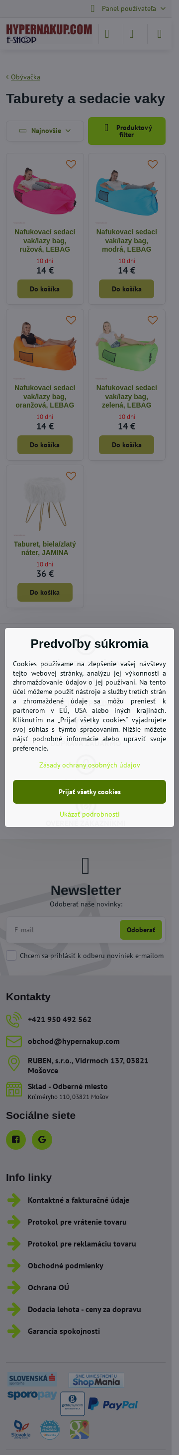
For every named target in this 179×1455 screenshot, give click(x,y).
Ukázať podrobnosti (90, 814)
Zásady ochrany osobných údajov (89, 765)
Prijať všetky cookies (90, 791)
